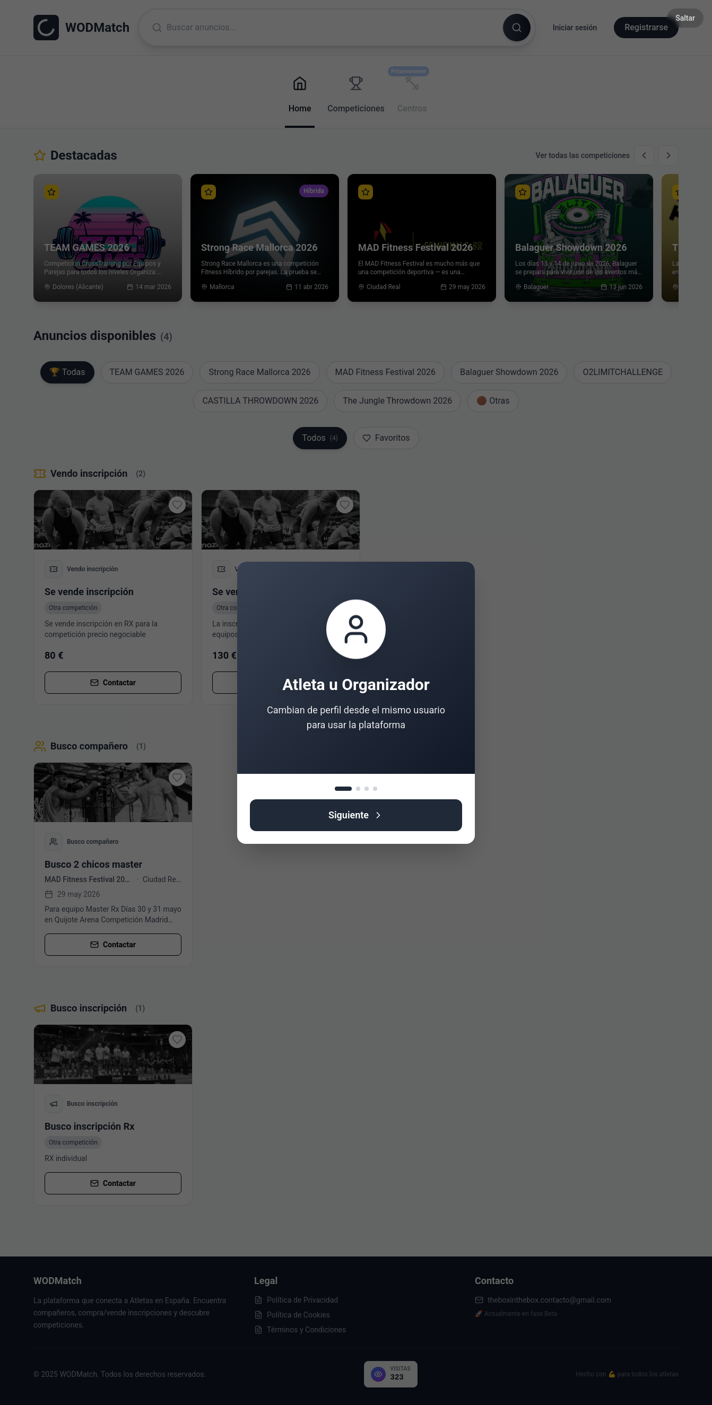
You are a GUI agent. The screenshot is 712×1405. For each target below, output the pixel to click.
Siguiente (356, 815)
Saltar (685, 18)
